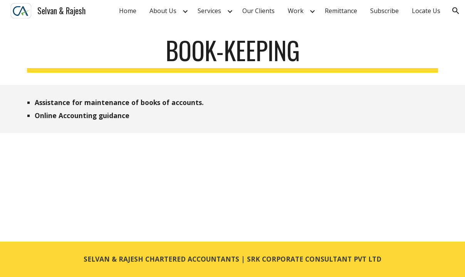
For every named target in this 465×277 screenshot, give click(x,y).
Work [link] (296, 11)
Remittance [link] (341, 11)
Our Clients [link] (258, 11)
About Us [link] (162, 11)
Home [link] (127, 11)
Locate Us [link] (426, 11)
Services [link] (209, 11)
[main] (232, 54)
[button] (456, 11)
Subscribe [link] (384, 11)
